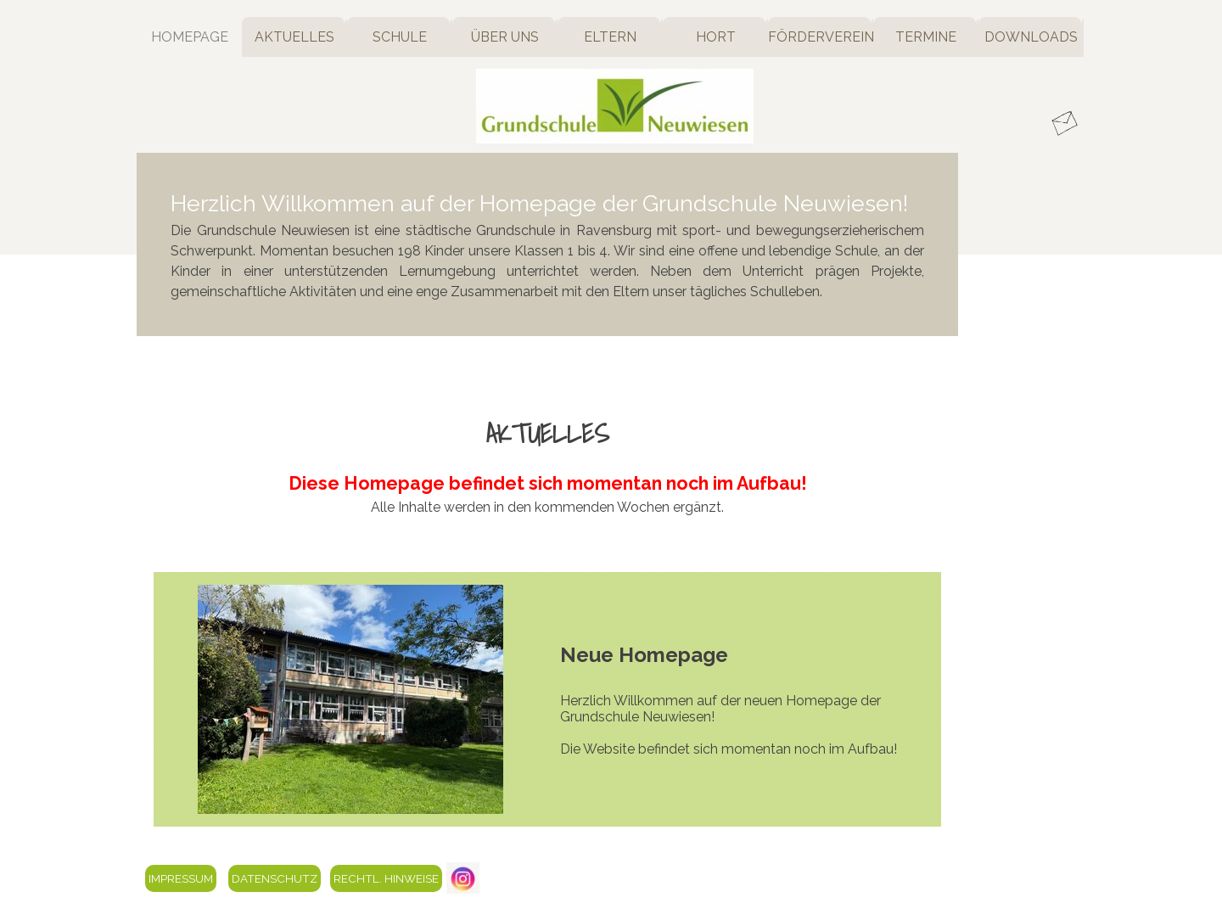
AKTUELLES (294, 37)
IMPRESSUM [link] (181, 878)
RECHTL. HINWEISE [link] (386, 878)
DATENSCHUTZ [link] (274, 878)
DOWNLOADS (1031, 37)
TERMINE (925, 37)
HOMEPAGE (189, 37)
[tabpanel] (547, 244)
